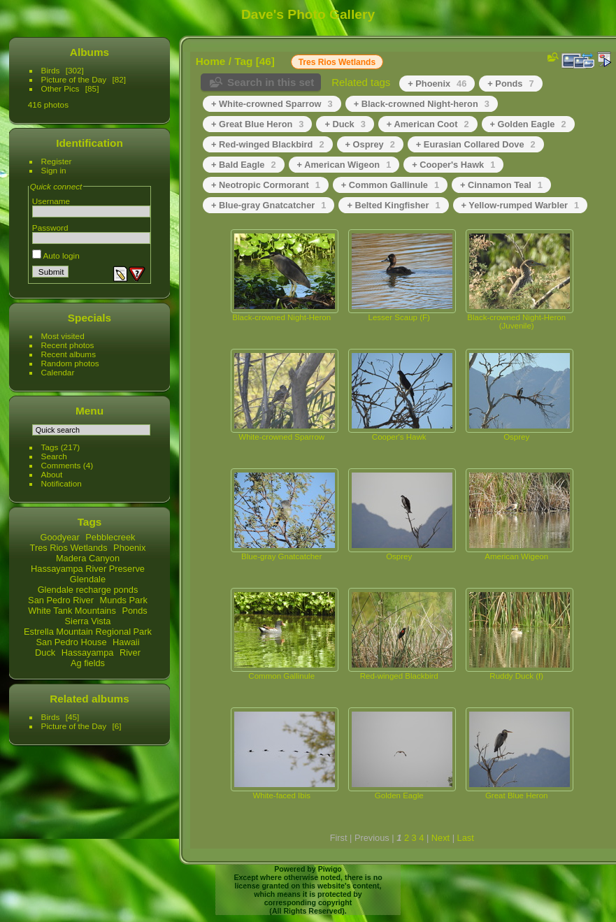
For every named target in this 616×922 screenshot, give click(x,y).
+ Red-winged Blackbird (267, 144)
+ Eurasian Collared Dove (476, 144)
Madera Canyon (88, 558)
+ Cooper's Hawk (453, 164)
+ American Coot (428, 124)
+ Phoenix (437, 83)
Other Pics (60, 88)
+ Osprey (370, 144)
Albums (89, 52)
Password (50, 227)
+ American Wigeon (344, 164)
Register (56, 161)
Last (465, 838)
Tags (50, 447)
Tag (243, 61)
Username (51, 201)
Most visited (63, 335)
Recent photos (67, 345)
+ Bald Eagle (243, 164)
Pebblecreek (110, 537)
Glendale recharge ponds (88, 589)
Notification (61, 483)
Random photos (70, 363)
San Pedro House (71, 642)
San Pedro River (61, 600)
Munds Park (124, 600)
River (130, 652)
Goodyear (60, 537)
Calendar (58, 372)
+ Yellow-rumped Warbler (520, 205)
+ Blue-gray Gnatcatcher (268, 205)
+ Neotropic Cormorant (265, 185)
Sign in (53, 170)
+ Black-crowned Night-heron (421, 104)
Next (440, 838)
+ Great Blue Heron (257, 124)
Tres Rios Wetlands (69, 547)
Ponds (134, 610)
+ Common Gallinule (390, 185)
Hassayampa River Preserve (88, 568)
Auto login (56, 255)
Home (211, 61)
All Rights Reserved (307, 911)
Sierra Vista (88, 621)
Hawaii (126, 642)
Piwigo (330, 869)
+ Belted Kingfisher (393, 205)
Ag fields (88, 663)
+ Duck (344, 124)
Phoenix (129, 547)
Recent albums (68, 354)
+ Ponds (510, 83)
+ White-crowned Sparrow (272, 104)
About (52, 474)
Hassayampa (88, 652)
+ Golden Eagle (528, 124)
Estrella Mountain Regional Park (88, 631)
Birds (50, 70)
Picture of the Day (74, 79)
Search (54, 456)
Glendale (88, 579)
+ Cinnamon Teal (501, 185)
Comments (61, 465)
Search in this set (270, 82)
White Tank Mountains (72, 610)
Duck (45, 652)
